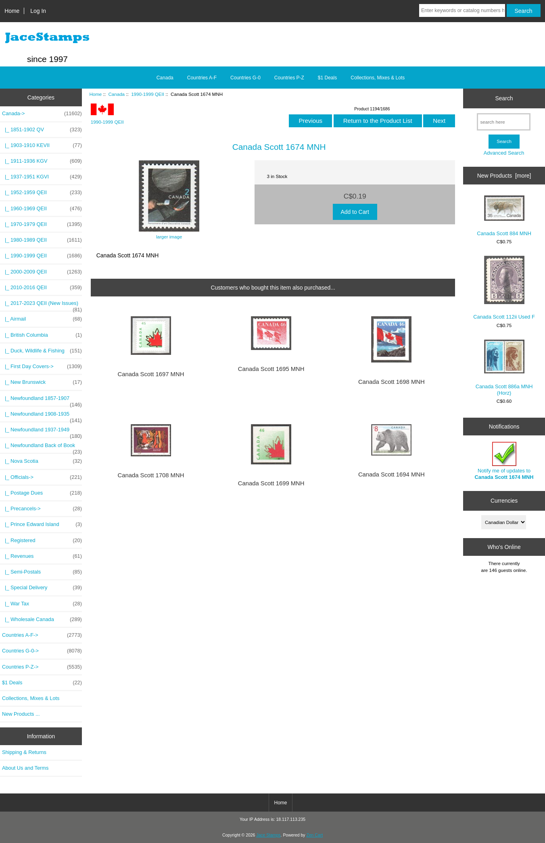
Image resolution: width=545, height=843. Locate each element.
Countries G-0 (245, 78)
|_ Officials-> (42, 477)
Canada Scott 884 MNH (504, 215)
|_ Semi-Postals (42, 572)
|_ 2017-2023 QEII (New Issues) (42, 305)
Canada (116, 94)
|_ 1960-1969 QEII (42, 208)
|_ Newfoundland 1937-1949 (42, 432)
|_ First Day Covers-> (42, 366)
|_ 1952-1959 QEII (42, 192)
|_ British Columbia (42, 335)
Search (504, 98)
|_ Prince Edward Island (42, 524)
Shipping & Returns (24, 752)
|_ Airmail (42, 319)
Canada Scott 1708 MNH (151, 475)
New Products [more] (504, 175)
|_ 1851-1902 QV (42, 129)
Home (11, 11)
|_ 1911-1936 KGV (42, 161)
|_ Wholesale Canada (42, 619)
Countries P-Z (289, 78)
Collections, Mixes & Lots (378, 78)
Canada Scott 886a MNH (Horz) (504, 368)
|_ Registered (42, 540)
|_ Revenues (42, 556)
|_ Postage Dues (42, 493)
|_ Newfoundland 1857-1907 (42, 400)
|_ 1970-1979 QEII (42, 224)
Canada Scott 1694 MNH (391, 474)
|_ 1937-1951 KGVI (42, 177)
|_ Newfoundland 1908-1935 (42, 416)
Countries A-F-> (42, 635)
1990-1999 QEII (147, 94)
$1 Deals (327, 78)
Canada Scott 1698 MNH (391, 382)
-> (42, 113)
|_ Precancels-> (42, 508)
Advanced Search (504, 153)
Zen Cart (314, 835)
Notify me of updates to (504, 461)
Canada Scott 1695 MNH (271, 369)
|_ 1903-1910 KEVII (42, 145)
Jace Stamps (268, 835)
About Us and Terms (25, 768)
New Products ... (21, 714)
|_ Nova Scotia (42, 461)
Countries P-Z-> (42, 667)
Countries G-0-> (42, 651)
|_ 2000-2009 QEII (42, 272)
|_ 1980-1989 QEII (42, 240)
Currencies (504, 500)
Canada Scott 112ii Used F (504, 288)
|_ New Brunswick (42, 382)
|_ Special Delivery (42, 587)
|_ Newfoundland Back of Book (42, 447)
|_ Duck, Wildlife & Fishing (42, 351)
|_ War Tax (42, 604)
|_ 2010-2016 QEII (42, 287)
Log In (38, 11)
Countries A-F (202, 78)
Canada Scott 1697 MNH (151, 374)
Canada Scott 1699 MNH (271, 483)
